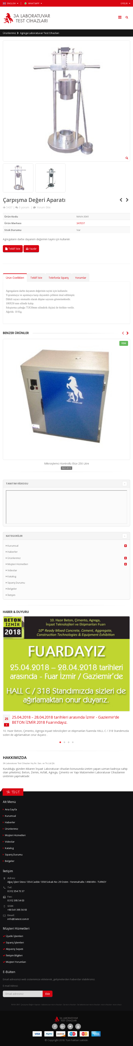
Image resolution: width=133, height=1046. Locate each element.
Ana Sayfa (11, 809)
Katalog (11, 576)
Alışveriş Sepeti (14, 949)
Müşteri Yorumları (16, 962)
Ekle (47, 994)
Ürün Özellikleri (15, 277)
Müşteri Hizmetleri (17, 564)
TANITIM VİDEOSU (17, 483)
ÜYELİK (125, 3)
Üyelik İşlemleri (14, 936)
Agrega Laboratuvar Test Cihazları (39, 33)
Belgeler (11, 588)
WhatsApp (33, 3)
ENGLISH (10, 3)
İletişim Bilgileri (14, 955)
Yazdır (31, 248)
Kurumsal (12, 545)
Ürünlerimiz (9, 33)
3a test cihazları (69, 1004)
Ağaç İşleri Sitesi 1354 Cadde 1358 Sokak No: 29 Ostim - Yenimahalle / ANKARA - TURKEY (56, 882)
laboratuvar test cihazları (51, 1004)
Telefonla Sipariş (59, 277)
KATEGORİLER (14, 536)
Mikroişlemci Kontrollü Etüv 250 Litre (66, 463)
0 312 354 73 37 (15, 891)
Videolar (11, 570)
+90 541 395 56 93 (17, 909)
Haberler (12, 551)
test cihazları (106, 1004)
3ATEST (81, 223)
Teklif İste (12, 248)
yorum (24, 207)
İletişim (10, 595)
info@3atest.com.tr (18, 919)
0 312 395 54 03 (15, 900)
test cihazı (117, 1004)
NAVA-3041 (15, 1004)
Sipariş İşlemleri (15, 942)
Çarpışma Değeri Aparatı (31, 1004)
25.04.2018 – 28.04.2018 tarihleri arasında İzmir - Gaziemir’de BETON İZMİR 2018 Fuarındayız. (65, 720)
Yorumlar (80, 277)
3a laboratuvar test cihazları (88, 1004)
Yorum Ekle (44, 207)
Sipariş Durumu (15, 582)
